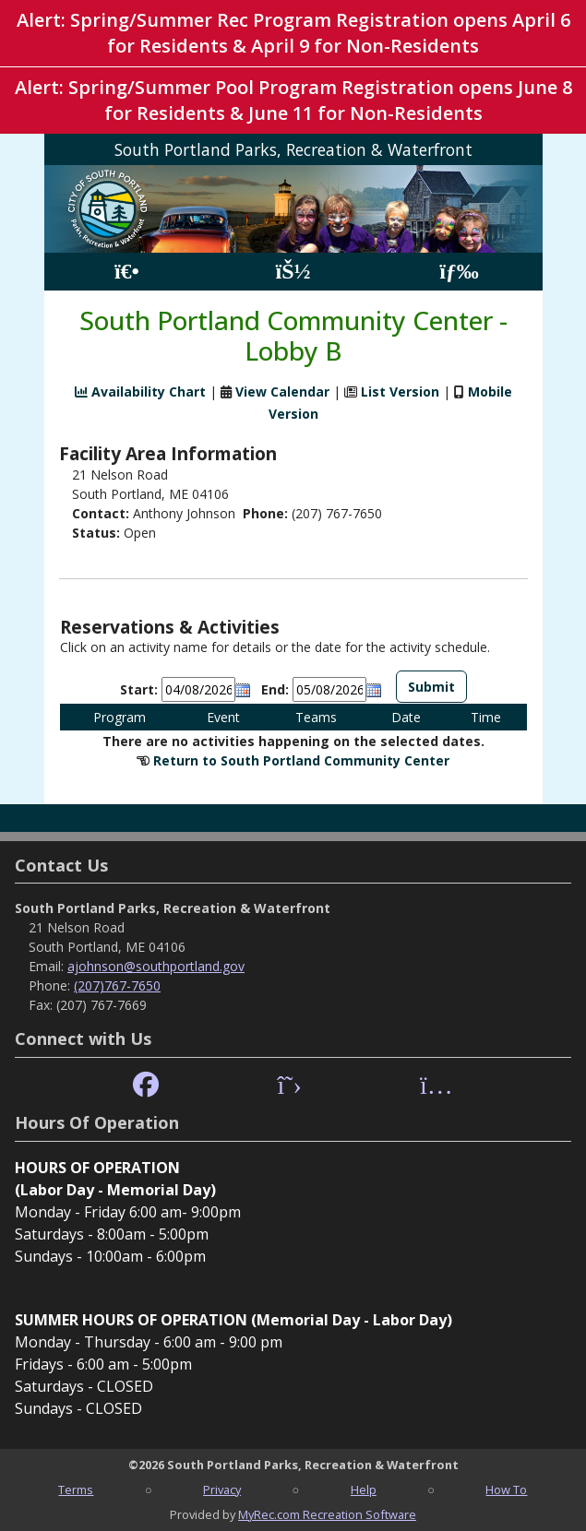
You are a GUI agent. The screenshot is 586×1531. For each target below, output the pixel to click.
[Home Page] (126, 272)
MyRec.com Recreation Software (327, 1514)
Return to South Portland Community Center (301, 760)
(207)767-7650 (117, 985)
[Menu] (459, 272)
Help (364, 1489)
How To (506, 1489)
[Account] (292, 272)
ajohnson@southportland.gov (156, 966)
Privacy (222, 1489)
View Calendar (282, 391)
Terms (75, 1489)
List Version (400, 391)
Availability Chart (140, 391)
